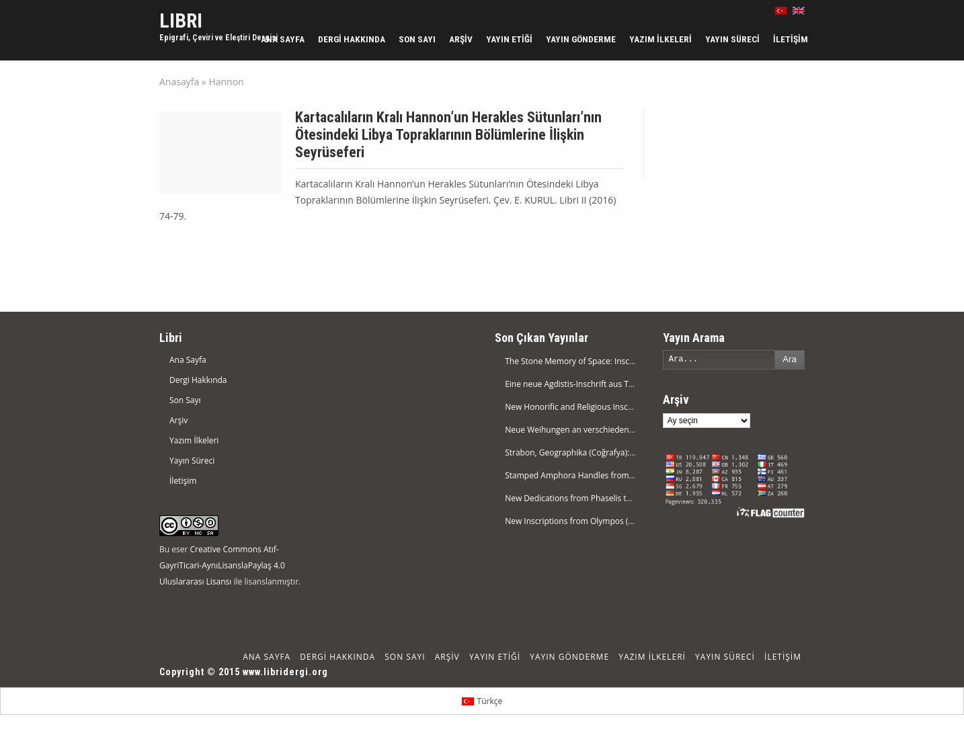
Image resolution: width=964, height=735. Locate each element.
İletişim (790, 39)
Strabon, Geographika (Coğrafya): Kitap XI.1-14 (591, 452)
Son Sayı (417, 39)
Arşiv (461, 39)
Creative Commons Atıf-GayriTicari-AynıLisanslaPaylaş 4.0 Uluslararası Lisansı (222, 565)
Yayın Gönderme (581, 39)
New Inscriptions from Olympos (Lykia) (577, 521)
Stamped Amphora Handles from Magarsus (586, 475)
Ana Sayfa (283, 39)
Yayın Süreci (732, 39)
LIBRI (180, 20)
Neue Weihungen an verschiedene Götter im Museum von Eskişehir (631, 429)
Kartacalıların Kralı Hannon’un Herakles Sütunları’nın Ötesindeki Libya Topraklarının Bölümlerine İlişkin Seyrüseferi (448, 135)
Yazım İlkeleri (660, 39)
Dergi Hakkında (351, 39)
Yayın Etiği (509, 39)
